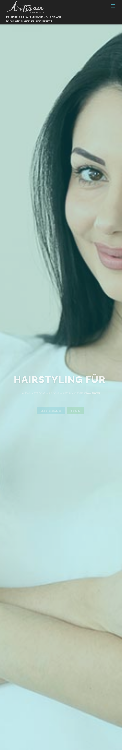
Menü (113, 5)
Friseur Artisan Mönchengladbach (33, 17)
